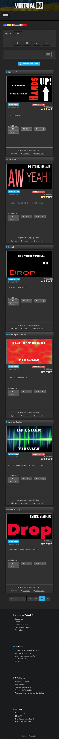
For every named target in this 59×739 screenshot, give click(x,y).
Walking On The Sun (17, 334)
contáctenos (20, 685)
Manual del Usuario (23, 653)
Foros (17, 661)
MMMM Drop (14, 509)
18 (23, 599)
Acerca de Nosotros (23, 682)
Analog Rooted (15, 422)
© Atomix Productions (29, 736)
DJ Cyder (49, 107)
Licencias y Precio (22, 627)
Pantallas (19, 630)
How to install (40, 153)
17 (17, 599)
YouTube (19, 716)
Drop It (11, 247)
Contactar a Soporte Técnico (27, 650)
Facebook (20, 713)
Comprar (18, 622)
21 (42, 599)
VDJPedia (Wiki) (21, 659)
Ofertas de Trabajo (23, 687)
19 (29, 599)
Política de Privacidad (24, 690)
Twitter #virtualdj (23, 721)
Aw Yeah (12, 160)
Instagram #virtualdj (24, 719)
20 (36, 599)
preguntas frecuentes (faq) (26, 656)
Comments (26, 153)
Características (21, 625)
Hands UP (12, 72)
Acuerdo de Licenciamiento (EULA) (29, 693)
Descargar (19, 619)
